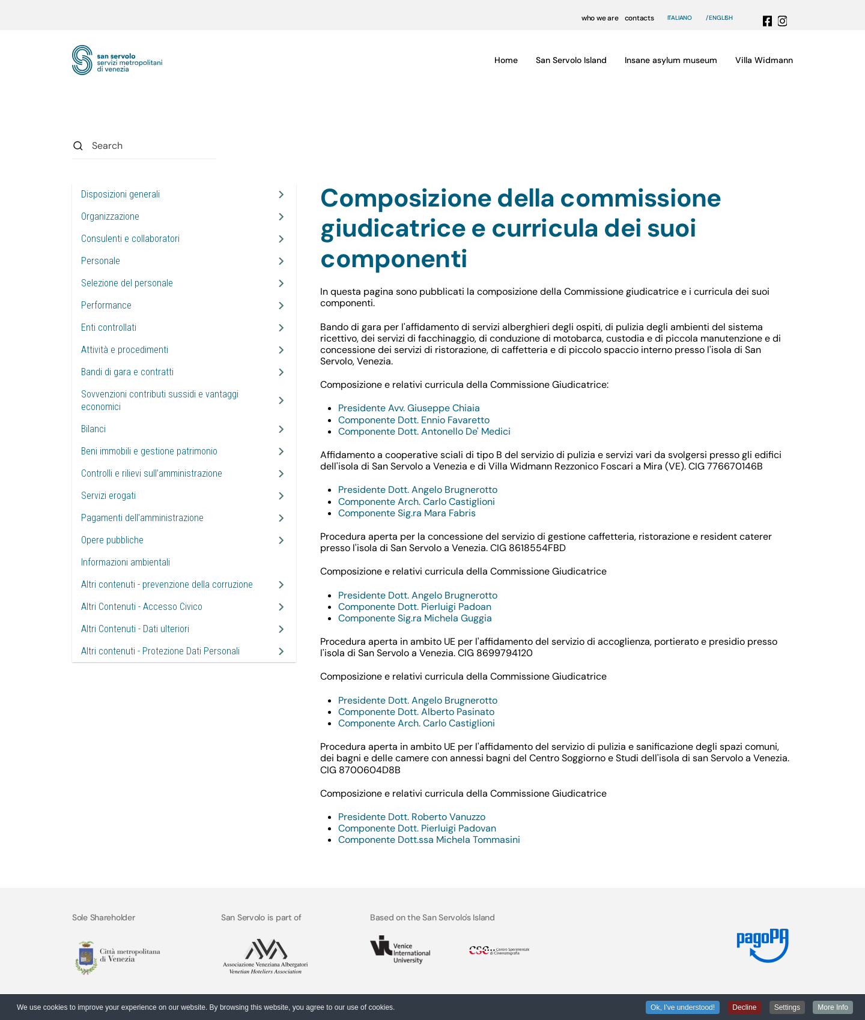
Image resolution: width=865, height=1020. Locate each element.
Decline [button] (744, 1008)
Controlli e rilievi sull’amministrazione (151, 473)
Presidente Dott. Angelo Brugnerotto (417, 489)
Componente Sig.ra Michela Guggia (415, 618)
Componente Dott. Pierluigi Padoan (414, 606)
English (721, 18)
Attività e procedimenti (124, 349)
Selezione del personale (127, 283)
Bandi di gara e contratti (127, 372)
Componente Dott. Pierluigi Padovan (417, 828)
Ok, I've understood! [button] (683, 1008)
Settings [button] (787, 1008)
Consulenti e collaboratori (130, 238)
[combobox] (144, 145)
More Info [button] (833, 1008)
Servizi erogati (108, 495)
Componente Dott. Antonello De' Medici (425, 431)
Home (506, 60)
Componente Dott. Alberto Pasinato (416, 711)
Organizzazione (110, 216)
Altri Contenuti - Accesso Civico (141, 606)
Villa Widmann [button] (764, 60)
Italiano (679, 18)
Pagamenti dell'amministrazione (142, 518)
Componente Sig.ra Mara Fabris (407, 513)
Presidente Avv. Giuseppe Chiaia (409, 408)
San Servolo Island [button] (571, 60)
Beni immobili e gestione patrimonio (149, 451)
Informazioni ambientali (125, 562)
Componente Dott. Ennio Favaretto (415, 420)
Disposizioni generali (120, 194)
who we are (600, 18)
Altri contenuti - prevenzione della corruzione (167, 584)
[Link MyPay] (761, 941)
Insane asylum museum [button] (671, 60)
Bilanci (93, 429)
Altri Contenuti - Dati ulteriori (135, 629)
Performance (106, 305)
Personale (100, 261)
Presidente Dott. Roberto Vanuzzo (411, 816)
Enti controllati (108, 327)
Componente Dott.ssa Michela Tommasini (429, 839)
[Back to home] (117, 60)
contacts (639, 18)
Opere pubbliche (112, 540)
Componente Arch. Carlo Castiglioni (416, 501)
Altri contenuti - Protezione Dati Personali (160, 651)
